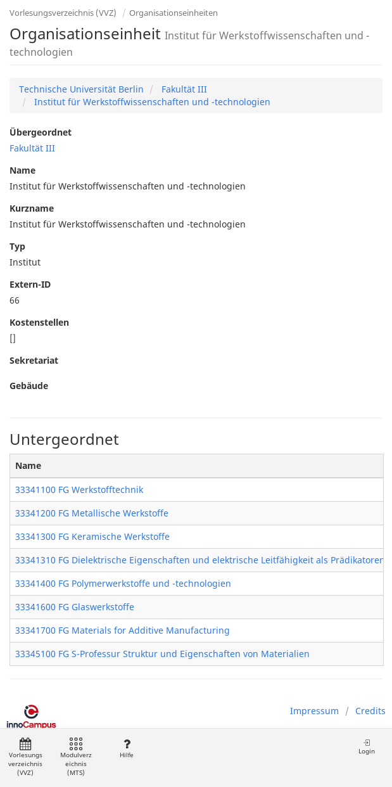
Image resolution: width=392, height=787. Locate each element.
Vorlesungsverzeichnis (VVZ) (63, 12)
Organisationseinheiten (173, 12)
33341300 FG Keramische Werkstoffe (92, 536)
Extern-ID (30, 284)
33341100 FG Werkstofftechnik (79, 489)
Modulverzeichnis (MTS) (76, 757)
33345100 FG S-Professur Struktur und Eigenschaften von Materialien (162, 654)
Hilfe (126, 748)
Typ (17, 246)
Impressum (314, 711)
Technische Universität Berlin (81, 89)
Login (366, 746)
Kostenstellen (39, 322)
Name (22, 170)
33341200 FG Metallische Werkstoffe (91, 513)
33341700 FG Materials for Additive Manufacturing (122, 630)
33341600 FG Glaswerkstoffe (74, 607)
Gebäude (28, 386)
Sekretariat (33, 360)
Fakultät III (183, 89)
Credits (370, 711)
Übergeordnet (40, 132)
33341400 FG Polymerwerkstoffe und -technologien (123, 583)
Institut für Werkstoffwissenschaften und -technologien (151, 102)
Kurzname (31, 208)
